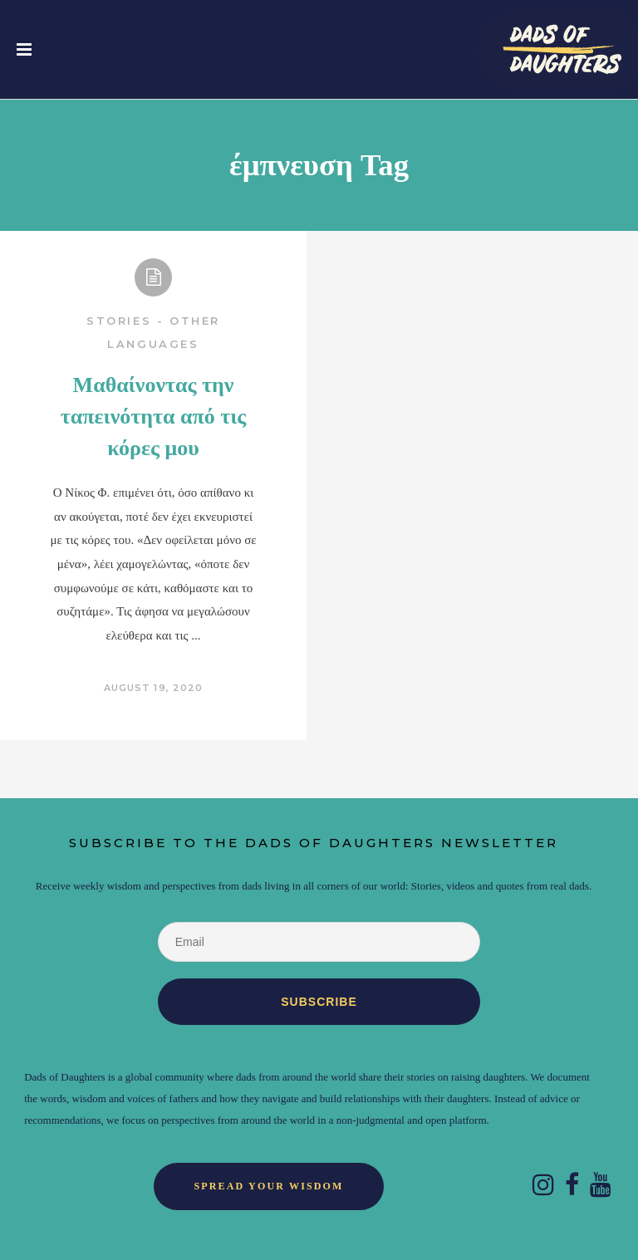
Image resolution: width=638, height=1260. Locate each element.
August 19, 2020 (154, 688)
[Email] (319, 942)
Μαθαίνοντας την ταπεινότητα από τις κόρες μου (154, 416)
